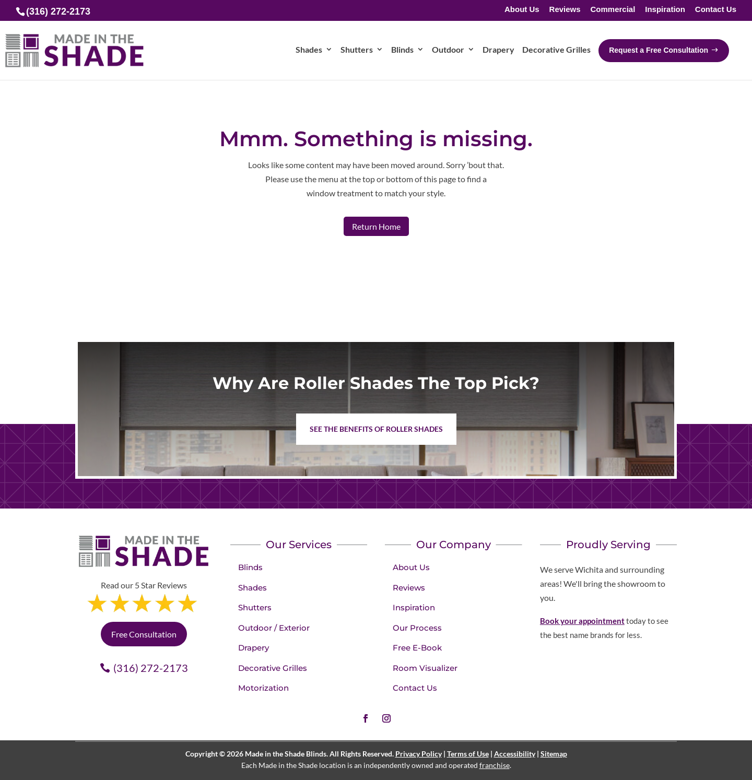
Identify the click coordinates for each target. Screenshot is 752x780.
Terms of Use (468, 753)
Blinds (250, 567)
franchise (494, 765)
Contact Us (715, 10)
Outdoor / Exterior (274, 628)
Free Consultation (144, 634)
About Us (521, 10)
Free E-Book (417, 648)
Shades (252, 588)
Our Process (417, 628)
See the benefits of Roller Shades (376, 428)
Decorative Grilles (272, 668)
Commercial (612, 10)
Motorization (263, 688)
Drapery (253, 648)
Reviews (565, 10)
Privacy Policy (418, 753)
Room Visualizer (425, 668)
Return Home (376, 226)
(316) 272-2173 (150, 667)
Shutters (255, 607)
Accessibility (514, 753)
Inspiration (665, 10)
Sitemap (553, 753)
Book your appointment (582, 620)
